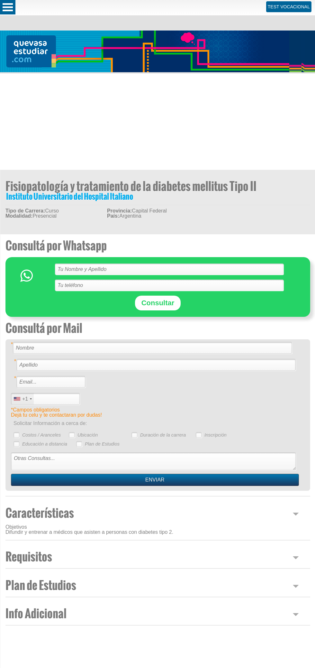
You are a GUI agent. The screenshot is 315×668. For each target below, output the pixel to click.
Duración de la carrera (163, 435)
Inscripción (215, 435)
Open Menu (7, 7)
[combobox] (22, 398)
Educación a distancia (44, 444)
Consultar (158, 303)
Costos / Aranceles (41, 435)
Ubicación (87, 435)
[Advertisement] (157, 122)
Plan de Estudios (102, 444)
